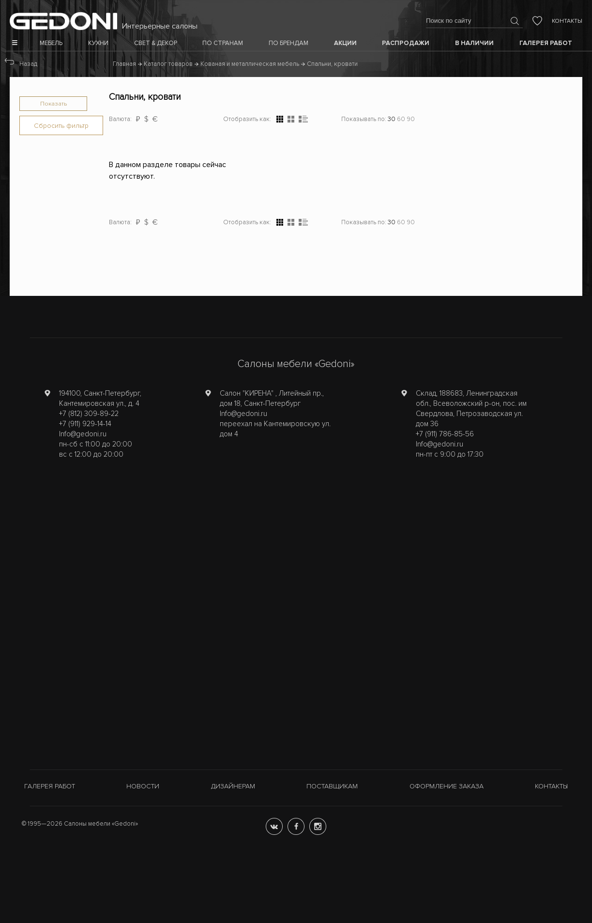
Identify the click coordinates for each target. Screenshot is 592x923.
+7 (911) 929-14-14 (85, 423)
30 (391, 119)
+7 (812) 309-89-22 (89, 413)
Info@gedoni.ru (82, 434)
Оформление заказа (447, 786)
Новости (142, 786)
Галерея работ (49, 786)
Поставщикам (332, 786)
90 (411, 119)
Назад (28, 64)
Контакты (567, 21)
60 (401, 119)
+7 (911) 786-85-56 (445, 434)
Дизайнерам (233, 786)
